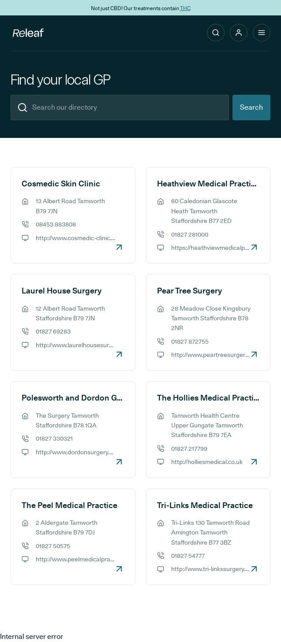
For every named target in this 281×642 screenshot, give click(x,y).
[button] (238, 32)
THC (185, 7)
